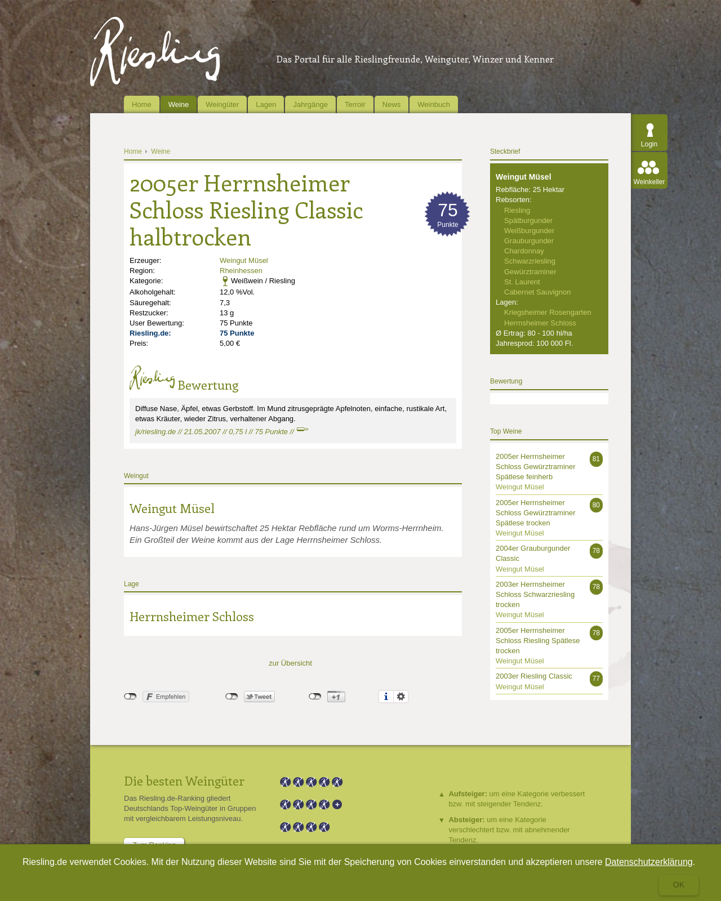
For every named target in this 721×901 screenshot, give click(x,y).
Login (649, 144)
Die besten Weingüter (184, 780)
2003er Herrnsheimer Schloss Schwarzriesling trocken (535, 594)
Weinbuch (433, 104)
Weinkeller (649, 182)
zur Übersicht (290, 663)
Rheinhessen (241, 270)
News (391, 104)
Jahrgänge (310, 104)
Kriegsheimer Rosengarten (547, 312)
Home (142, 104)
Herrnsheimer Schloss (192, 616)
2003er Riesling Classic (534, 676)
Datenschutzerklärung (649, 862)
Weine (178, 104)
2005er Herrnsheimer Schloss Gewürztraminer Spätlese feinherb (536, 466)
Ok (678, 884)
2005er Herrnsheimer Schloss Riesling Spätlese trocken (538, 640)
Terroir (355, 104)
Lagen (266, 104)
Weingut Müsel (244, 260)
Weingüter (222, 104)
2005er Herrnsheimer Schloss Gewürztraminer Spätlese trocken (536, 512)
